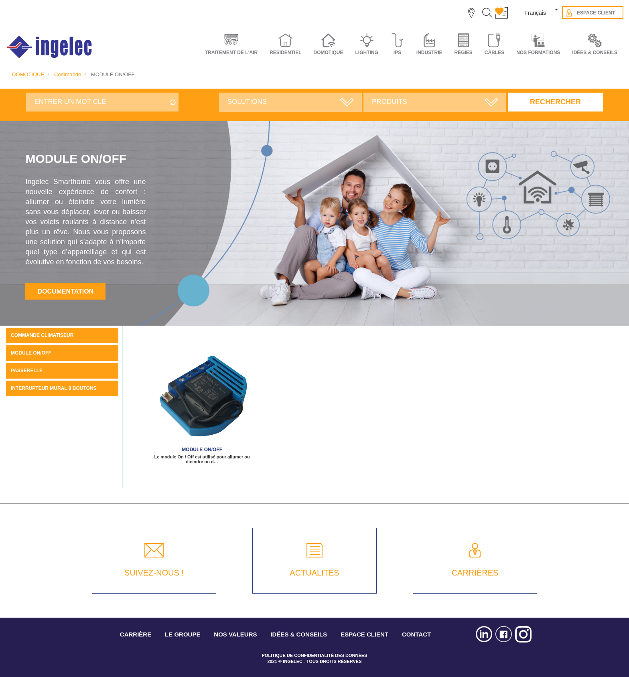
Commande (67, 74)
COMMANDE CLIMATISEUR (42, 335)
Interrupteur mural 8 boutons (54, 388)
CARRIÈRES (475, 572)
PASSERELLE (27, 370)
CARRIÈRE (135, 634)
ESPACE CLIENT (364, 634)
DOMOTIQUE (28, 74)
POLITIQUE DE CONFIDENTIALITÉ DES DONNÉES (314, 655)
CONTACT (416, 634)
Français (535, 13)
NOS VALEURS (235, 634)
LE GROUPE (182, 634)
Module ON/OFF (202, 449)
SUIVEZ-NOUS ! (154, 572)
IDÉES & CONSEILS (594, 52)
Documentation (65, 291)
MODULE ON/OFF (31, 353)
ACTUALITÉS (314, 572)
